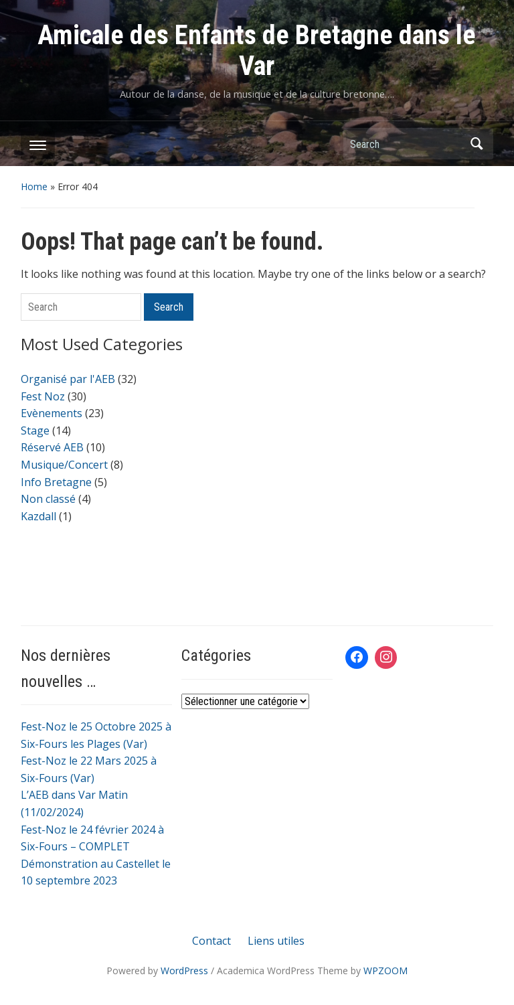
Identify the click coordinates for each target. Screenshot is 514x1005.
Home (34, 186)
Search (476, 143)
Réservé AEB (52, 447)
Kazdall (38, 516)
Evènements (51, 413)
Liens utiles (276, 940)
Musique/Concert (64, 464)
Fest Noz (43, 396)
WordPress (184, 970)
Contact (211, 940)
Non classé (48, 498)
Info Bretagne (56, 482)
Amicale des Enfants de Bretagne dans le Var (256, 50)
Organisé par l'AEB (68, 379)
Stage (35, 430)
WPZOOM (385, 970)
